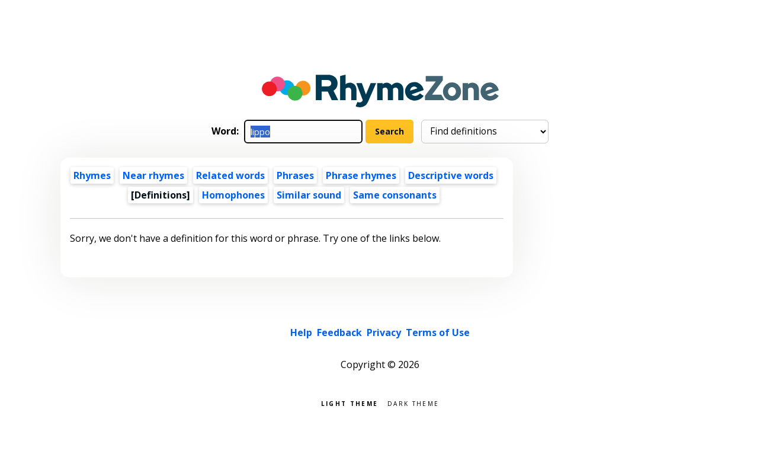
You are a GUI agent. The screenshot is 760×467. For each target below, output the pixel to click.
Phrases (295, 175)
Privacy (384, 332)
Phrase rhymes (361, 175)
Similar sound (309, 194)
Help (301, 332)
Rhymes (92, 175)
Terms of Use (438, 332)
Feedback (339, 332)
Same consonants (395, 194)
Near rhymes (153, 175)
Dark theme (413, 402)
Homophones (233, 194)
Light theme (349, 402)
